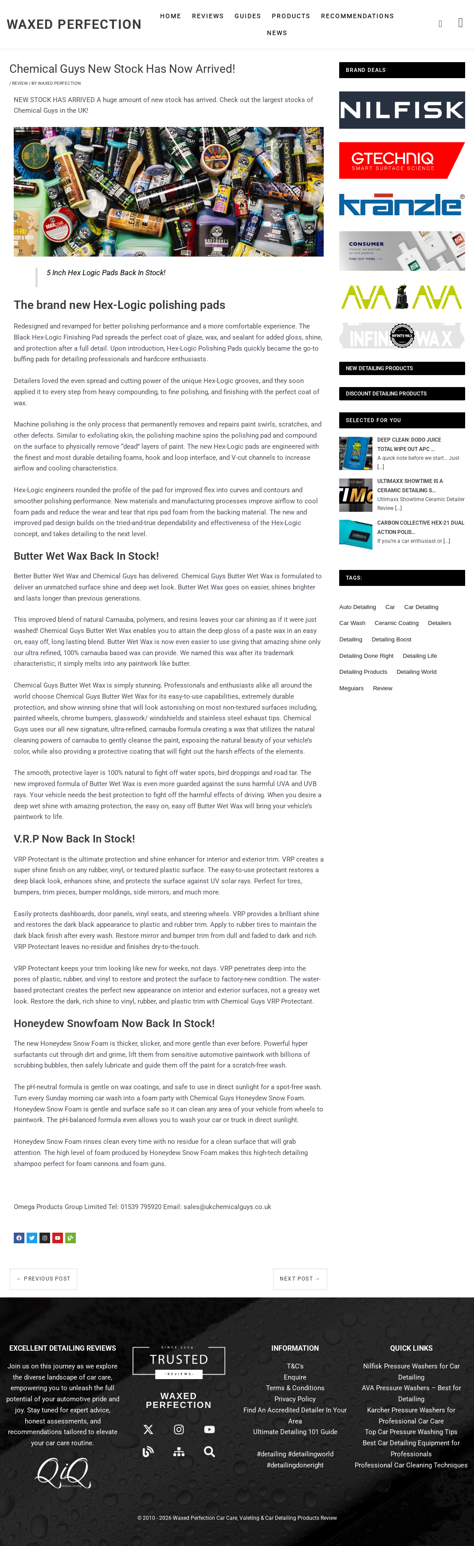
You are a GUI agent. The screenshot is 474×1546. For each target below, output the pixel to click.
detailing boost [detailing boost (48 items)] (391, 640)
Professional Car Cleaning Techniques (411, 1465)
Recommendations (357, 16)
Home (170, 16)
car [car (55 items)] (390, 608)
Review (20, 83)
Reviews (208, 16)
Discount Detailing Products (386, 394)
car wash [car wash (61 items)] (352, 624)
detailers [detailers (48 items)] (439, 624)
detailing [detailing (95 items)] (350, 640)
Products (291, 16)
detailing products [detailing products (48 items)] (363, 673)
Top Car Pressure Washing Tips (411, 1432)
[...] (381, 467)
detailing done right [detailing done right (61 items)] (366, 656)
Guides (248, 16)
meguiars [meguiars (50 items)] (351, 689)
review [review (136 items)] (382, 689)
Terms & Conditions (295, 1388)
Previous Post (43, 1279)
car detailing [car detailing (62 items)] (421, 608)
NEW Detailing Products (379, 368)
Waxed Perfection (74, 24)
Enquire (295, 1377)
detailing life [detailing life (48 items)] (420, 656)
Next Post (300, 1279)
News (277, 32)
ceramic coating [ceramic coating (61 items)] (397, 624)
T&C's (295, 1366)
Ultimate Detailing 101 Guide (295, 1432)
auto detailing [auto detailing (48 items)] (357, 608)
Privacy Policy (295, 1399)
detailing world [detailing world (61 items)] (416, 673)
